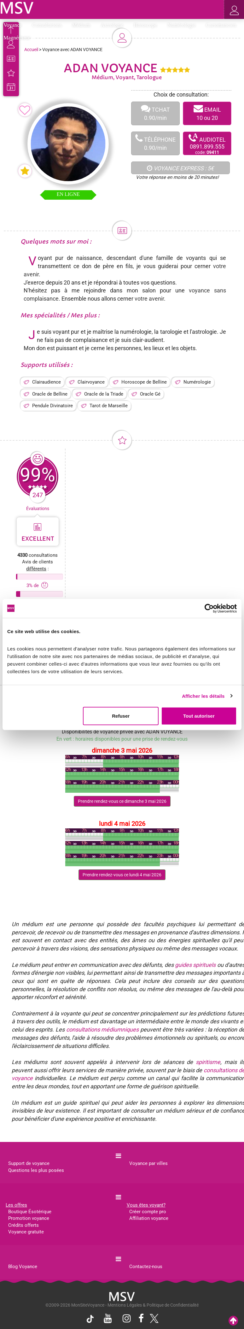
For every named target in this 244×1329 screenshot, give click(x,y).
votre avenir (149, 298)
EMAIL (207, 113)
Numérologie (183, 25)
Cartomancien (221, 25)
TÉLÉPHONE (155, 143)
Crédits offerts (23, 1225)
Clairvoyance (91, 382)
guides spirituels (195, 964)
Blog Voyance (22, 1266)
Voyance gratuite (26, 1232)
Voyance (14, 25)
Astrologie (114, 25)
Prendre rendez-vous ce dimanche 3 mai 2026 (122, 801)
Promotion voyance (28, 1218)
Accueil (31, 49)
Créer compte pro (147, 1211)
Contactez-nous (145, 1266)
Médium (83, 25)
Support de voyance (28, 1163)
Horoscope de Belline (144, 382)
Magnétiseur (18, 38)
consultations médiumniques (102, 1029)
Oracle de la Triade (103, 394)
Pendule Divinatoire (52, 406)
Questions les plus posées (36, 1170)
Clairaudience (46, 382)
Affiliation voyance (148, 1218)
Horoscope (147, 25)
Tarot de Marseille (109, 406)
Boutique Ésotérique (29, 1211)
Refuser (121, 716)
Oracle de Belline (49, 394)
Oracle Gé (150, 394)
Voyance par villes (148, 1163)
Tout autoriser (199, 716)
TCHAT (155, 113)
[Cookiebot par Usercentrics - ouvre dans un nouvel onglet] (209, 608)
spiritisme (208, 1062)
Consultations (49, 25)
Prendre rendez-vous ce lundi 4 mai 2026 (122, 874)
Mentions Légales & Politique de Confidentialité (153, 1305)
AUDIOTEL (207, 143)
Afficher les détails (203, 695)
